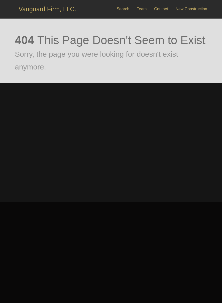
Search (123, 9)
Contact (161, 9)
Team (142, 9)
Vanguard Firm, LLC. (47, 9)
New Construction (191, 9)
